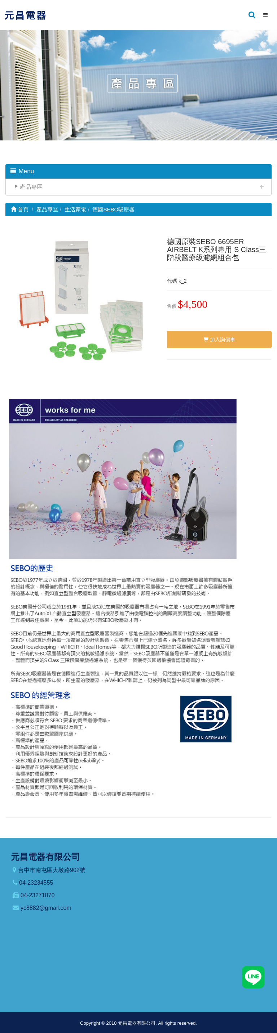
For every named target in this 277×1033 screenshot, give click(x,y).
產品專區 (31, 187)
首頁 (19, 209)
